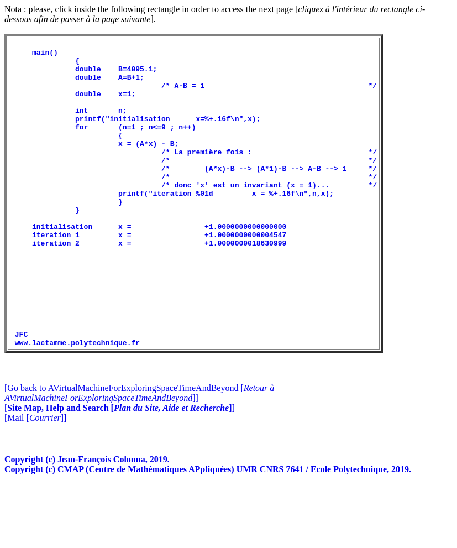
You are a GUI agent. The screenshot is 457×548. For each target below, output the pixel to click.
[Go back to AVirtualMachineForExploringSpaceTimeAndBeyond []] (139, 454)
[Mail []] (35, 479)
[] (119, 469)
